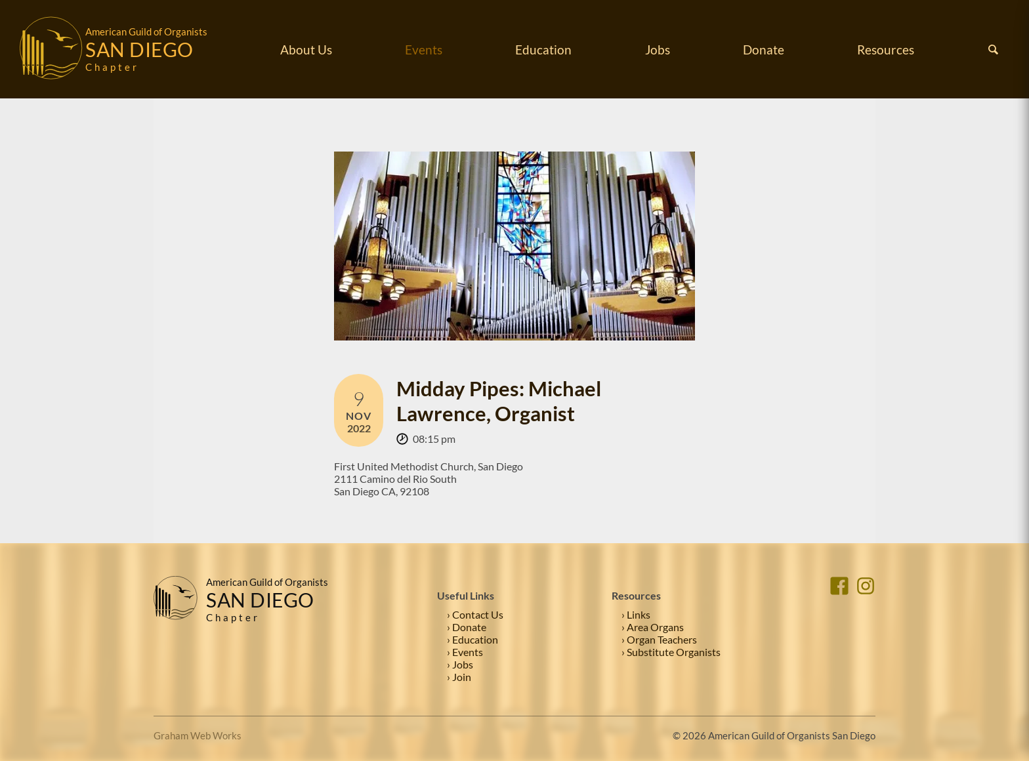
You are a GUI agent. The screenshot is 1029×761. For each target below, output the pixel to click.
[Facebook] (839, 629)
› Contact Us (475, 614)
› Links (635, 614)
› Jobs (460, 664)
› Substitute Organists (671, 652)
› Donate (466, 627)
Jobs (657, 49)
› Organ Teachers (659, 639)
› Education (472, 639)
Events (423, 49)
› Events (465, 652)
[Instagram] (865, 629)
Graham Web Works (198, 735)
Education (543, 49)
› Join (459, 676)
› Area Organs (652, 627)
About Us (306, 49)
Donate (763, 49)
